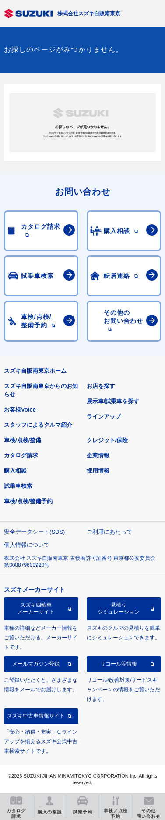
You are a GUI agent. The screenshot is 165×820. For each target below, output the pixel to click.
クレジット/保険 (107, 440)
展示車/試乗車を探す (113, 401)
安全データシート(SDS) (34, 531)
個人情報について (26, 545)
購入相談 (15, 470)
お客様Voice (20, 409)
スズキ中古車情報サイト (36, 716)
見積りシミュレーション (119, 608)
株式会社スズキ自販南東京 (88, 13)
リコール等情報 (118, 664)
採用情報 (98, 470)
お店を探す (101, 386)
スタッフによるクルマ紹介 (38, 425)
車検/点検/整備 (22, 440)
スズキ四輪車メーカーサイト (36, 608)
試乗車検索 (18, 486)
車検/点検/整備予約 (28, 501)
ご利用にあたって (109, 531)
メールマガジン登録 (36, 664)
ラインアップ (104, 416)
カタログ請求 (21, 455)
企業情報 (98, 455)
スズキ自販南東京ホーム (35, 370)
